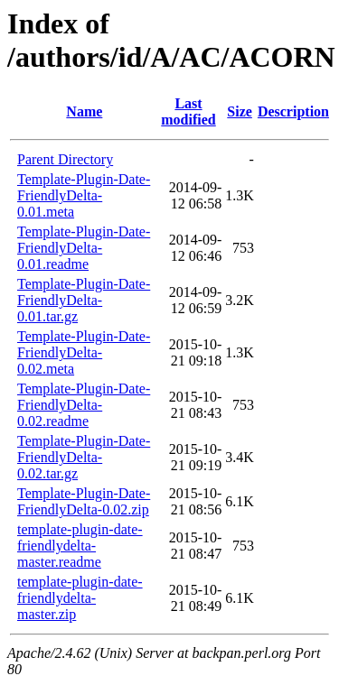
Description (293, 111)
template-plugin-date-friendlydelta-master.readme (80, 545)
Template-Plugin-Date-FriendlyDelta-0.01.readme (83, 248)
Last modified (188, 111)
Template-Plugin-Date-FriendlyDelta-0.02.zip (83, 501)
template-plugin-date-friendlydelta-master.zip (80, 598)
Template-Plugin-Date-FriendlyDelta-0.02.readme (83, 405)
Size (239, 111)
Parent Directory (65, 159)
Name (84, 111)
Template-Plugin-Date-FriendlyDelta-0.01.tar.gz (83, 300)
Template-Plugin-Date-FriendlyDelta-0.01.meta (83, 195)
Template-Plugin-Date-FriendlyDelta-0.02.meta (83, 352)
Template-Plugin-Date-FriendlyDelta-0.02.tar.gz (83, 457)
